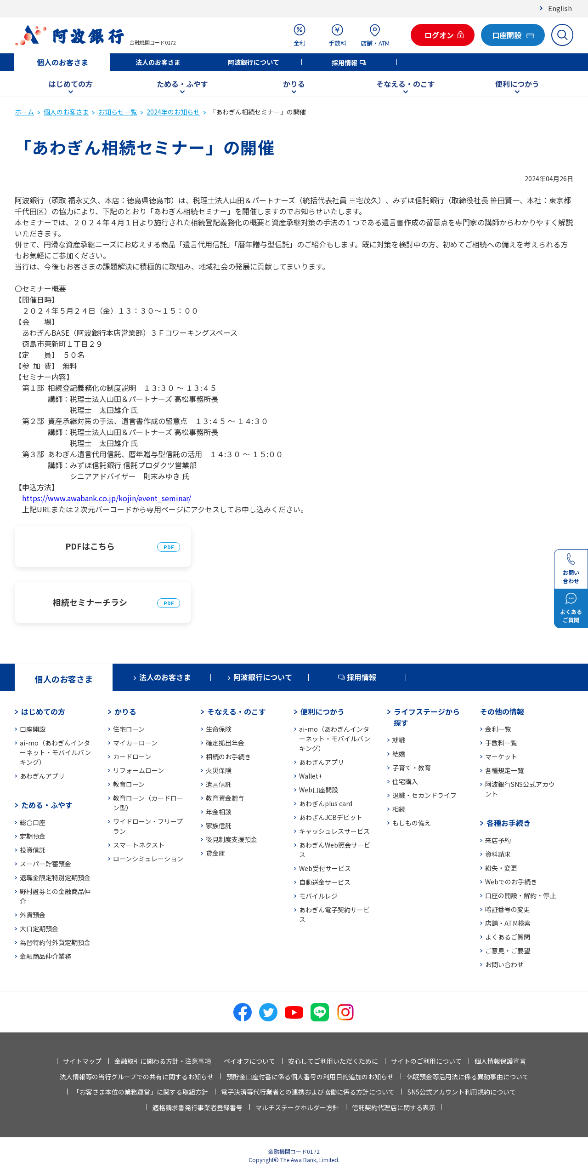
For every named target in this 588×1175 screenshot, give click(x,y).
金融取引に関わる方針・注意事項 (162, 1061)
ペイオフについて (249, 1061)
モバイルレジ (318, 895)
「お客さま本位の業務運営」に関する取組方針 (140, 1091)
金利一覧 (498, 729)
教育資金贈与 (225, 797)
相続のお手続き (228, 756)
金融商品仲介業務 (45, 956)
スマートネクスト (138, 844)
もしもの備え (411, 822)
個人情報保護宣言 (500, 1061)
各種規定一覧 (504, 770)
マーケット (501, 756)
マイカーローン (135, 742)
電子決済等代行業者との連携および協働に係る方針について (308, 1091)
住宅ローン (129, 729)
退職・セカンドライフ (424, 795)
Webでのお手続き (511, 881)
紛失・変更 (501, 867)
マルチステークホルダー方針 (297, 1107)
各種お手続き (508, 822)
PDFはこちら (90, 546)
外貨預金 (32, 914)
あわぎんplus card (325, 803)
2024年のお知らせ (173, 111)
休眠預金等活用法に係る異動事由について (468, 1076)
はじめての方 (71, 83)
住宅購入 (405, 781)
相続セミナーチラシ (90, 602)
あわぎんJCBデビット (330, 817)
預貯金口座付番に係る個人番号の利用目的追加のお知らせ (310, 1076)
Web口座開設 (318, 789)
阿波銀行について (253, 62)
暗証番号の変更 (507, 909)
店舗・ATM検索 (508, 923)
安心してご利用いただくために (333, 1061)
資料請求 (498, 854)
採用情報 (344, 62)
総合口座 (32, 822)
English (560, 8)
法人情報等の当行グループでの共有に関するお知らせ (137, 1076)
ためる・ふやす (182, 83)
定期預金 (32, 836)
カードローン (132, 756)
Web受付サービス (325, 868)
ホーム (24, 111)
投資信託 (32, 849)
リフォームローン (138, 770)
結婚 (398, 753)
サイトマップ (82, 1061)
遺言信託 (219, 784)
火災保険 (219, 770)
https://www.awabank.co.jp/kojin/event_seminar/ (106, 498)
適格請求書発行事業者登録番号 (198, 1107)
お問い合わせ (504, 964)
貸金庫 (215, 853)
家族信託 (219, 825)
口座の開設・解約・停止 (520, 895)
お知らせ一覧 (117, 111)
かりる (294, 83)
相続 (398, 809)
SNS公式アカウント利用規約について (461, 1091)
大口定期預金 (39, 928)
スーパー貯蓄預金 (45, 863)
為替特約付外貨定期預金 (55, 942)
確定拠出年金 (225, 742)
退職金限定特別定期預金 (55, 877)
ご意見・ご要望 (507, 950)
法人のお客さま (158, 62)
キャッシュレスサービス (334, 831)
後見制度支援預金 (231, 839)
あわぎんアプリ (42, 775)
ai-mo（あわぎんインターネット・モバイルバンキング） (55, 752)
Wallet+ (310, 775)
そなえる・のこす (405, 83)
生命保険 (219, 729)
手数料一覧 (501, 742)
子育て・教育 (411, 767)
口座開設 (32, 729)
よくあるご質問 (507, 936)
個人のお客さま (62, 62)
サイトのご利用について (426, 1061)
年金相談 (219, 811)
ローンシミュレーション (148, 858)
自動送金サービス (325, 882)
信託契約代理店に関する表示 (393, 1107)
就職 (398, 740)
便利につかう (517, 83)
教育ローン (129, 784)
